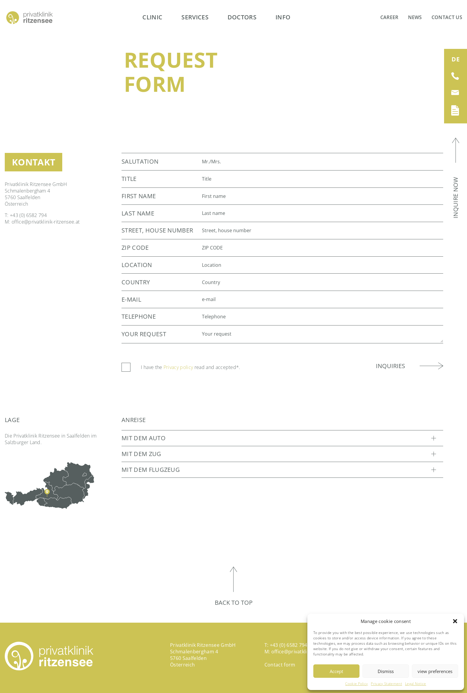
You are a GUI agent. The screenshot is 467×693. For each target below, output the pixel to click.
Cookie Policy (356, 683)
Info (282, 17)
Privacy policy (178, 367)
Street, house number (157, 230)
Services (194, 17)
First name (139, 196)
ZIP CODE (135, 248)
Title (129, 179)
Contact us (447, 17)
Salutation (140, 162)
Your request (144, 334)
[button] (455, 621)
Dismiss (386, 671)
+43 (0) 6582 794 (28, 215)
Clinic (152, 17)
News (415, 17)
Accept (336, 671)
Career (389, 17)
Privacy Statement (386, 683)
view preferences (435, 671)
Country (136, 282)
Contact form (279, 664)
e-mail (131, 300)
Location (137, 265)
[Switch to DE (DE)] (456, 59)
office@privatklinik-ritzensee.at (46, 221)
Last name (138, 213)
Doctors (242, 17)
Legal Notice (415, 683)
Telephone (139, 317)
